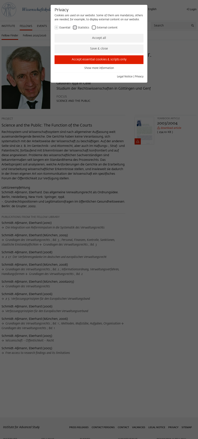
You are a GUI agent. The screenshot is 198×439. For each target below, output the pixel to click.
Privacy (139, 76)
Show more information (99, 68)
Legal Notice (125, 76)
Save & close (99, 48)
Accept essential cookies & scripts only (99, 59)
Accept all (99, 38)
